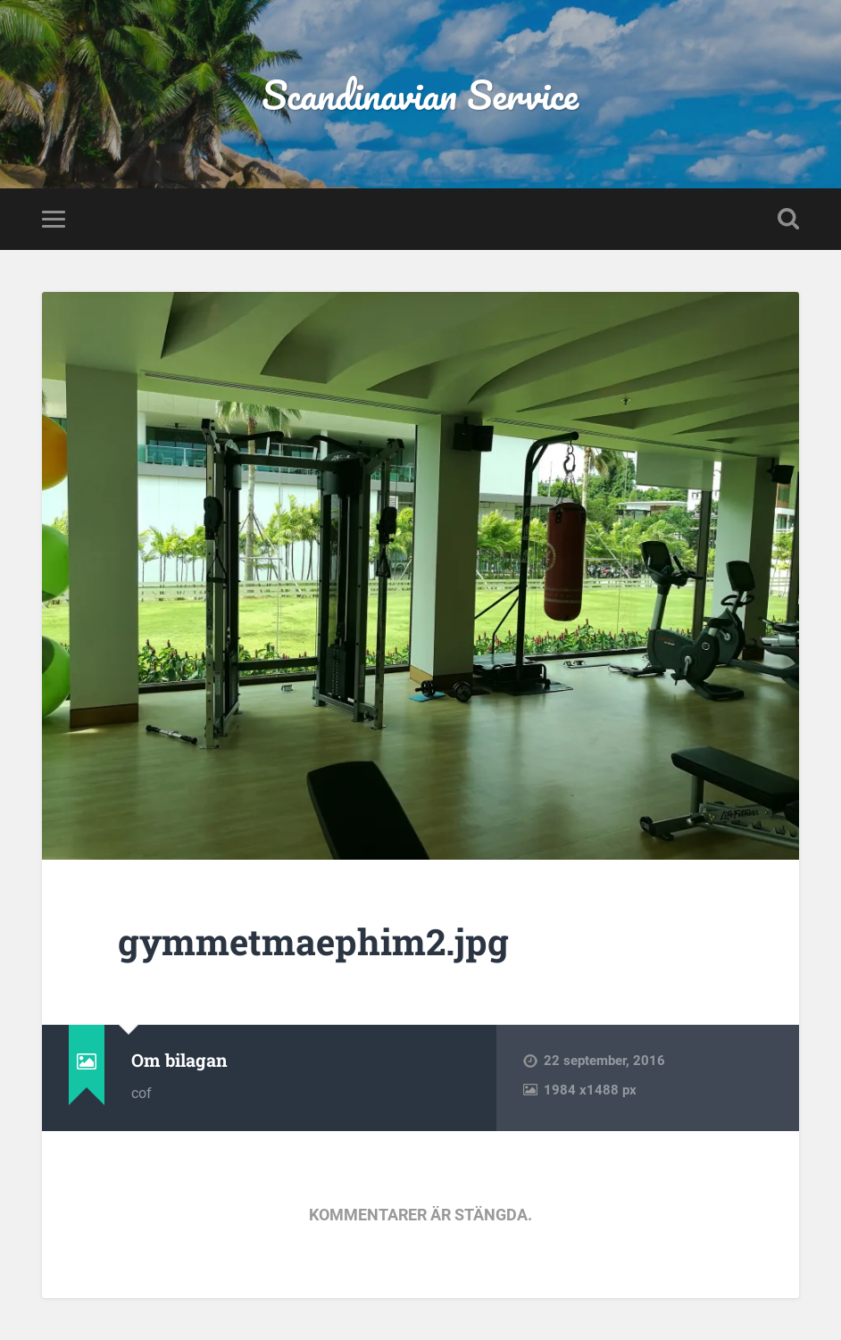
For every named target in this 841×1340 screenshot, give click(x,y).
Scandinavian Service (420, 94)
